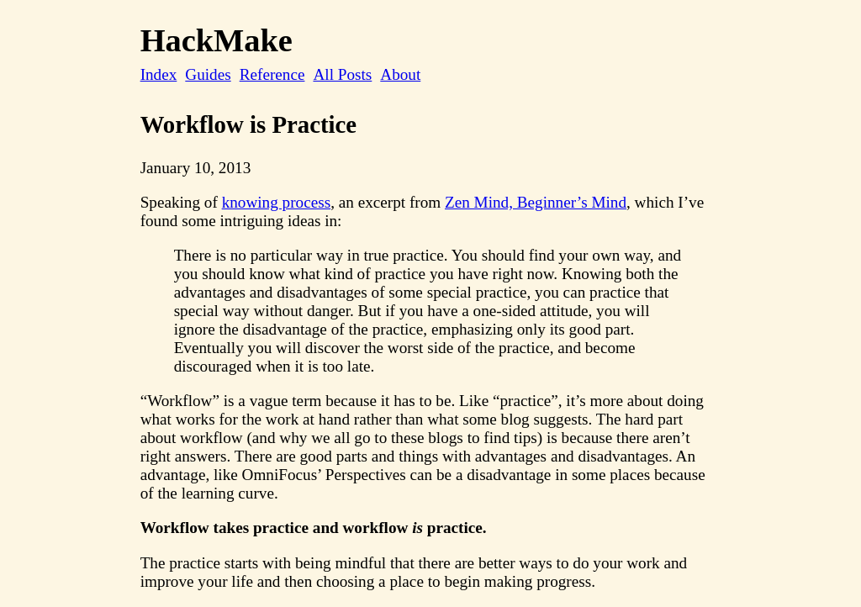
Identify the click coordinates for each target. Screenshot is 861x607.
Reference (272, 74)
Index (158, 74)
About (400, 74)
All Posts (342, 74)
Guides (207, 74)
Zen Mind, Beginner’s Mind (535, 202)
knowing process (276, 202)
